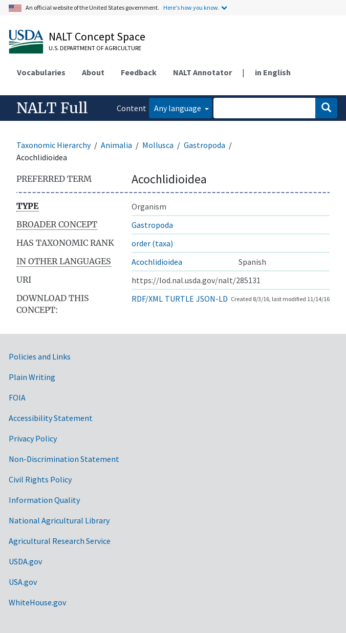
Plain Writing (32, 377)
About (93, 72)
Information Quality (44, 500)
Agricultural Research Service (60, 541)
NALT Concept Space (97, 36)
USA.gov (23, 582)
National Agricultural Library (59, 520)
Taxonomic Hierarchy (53, 145)
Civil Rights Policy (40, 479)
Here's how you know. (191, 7)
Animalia (116, 145)
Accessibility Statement (51, 418)
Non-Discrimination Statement (64, 459)
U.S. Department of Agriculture (95, 48)
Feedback (139, 72)
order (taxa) (152, 243)
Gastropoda (204, 145)
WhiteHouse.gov (37, 602)
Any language (178, 108)
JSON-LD (212, 298)
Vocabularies (41, 72)
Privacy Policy (33, 438)
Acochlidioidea (157, 262)
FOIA (17, 397)
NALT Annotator (202, 72)
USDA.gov (25, 561)
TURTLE (179, 298)
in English (273, 72)
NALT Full (52, 108)
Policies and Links (40, 356)
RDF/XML (147, 298)
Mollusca (158, 145)
